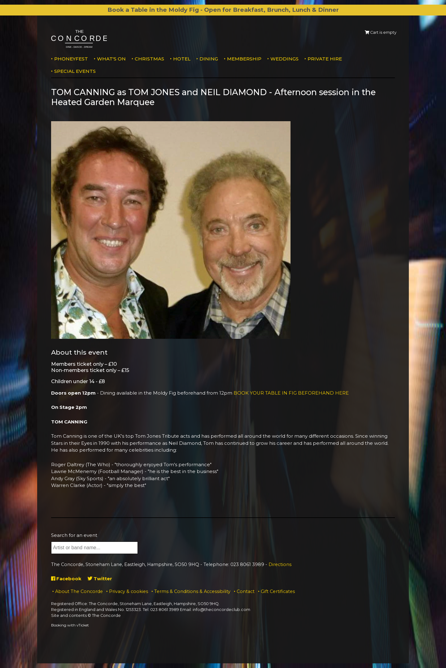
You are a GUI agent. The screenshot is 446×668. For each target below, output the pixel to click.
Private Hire (325, 59)
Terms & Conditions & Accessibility (192, 591)
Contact (246, 591)
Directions (280, 564)
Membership (244, 59)
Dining (208, 59)
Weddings (284, 59)
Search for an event (74, 535)
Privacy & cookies (128, 591)
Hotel (181, 59)
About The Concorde (79, 591)
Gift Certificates (278, 591)
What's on (111, 59)
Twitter (100, 579)
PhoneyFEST (71, 59)
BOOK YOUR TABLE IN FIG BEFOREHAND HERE (291, 393)
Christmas (149, 59)
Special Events (75, 71)
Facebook (66, 579)
